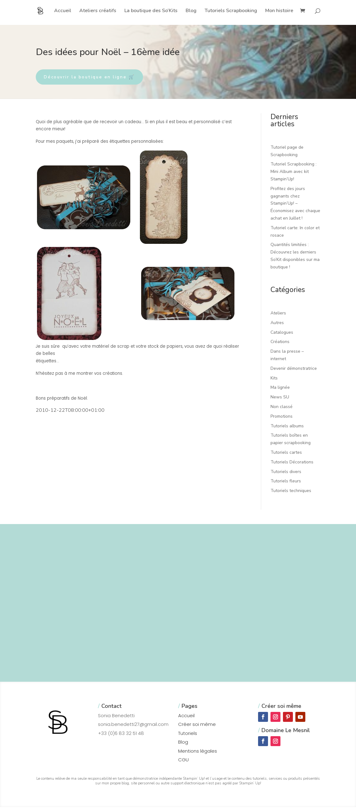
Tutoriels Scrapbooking (231, 11)
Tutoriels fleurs (285, 482)
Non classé (281, 408)
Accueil (62, 11)
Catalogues (281, 333)
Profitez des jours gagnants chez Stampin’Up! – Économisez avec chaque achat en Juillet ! (295, 204)
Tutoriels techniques (290, 492)
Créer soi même (197, 725)
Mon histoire (279, 11)
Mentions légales (197, 751)
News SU (279, 398)
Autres (277, 323)
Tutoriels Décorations (291, 463)
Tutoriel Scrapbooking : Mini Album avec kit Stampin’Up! (293, 172)
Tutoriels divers (285, 472)
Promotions (281, 417)
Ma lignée (280, 388)
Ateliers (278, 314)
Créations (279, 343)
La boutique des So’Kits (151, 11)
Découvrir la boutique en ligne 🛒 (93, 77)
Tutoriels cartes (286, 453)
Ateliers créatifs (97, 11)
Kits (274, 379)
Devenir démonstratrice (293, 369)
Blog (191, 11)
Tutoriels (187, 734)
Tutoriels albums (287, 427)
